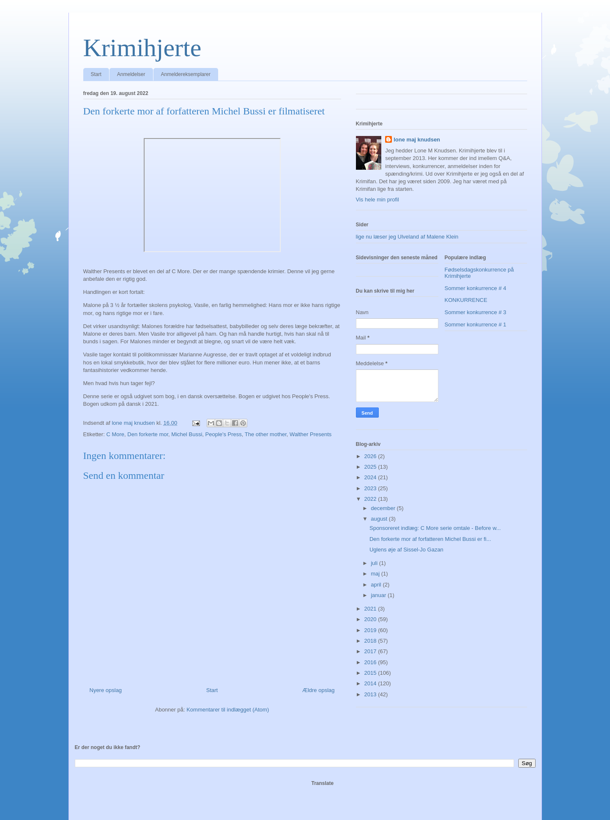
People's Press (223, 434)
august (380, 519)
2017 (371, 651)
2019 (371, 630)
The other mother (266, 434)
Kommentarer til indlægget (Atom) (227, 709)
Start (96, 74)
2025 (371, 467)
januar (379, 595)
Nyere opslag (106, 690)
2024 (371, 477)
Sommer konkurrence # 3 (475, 312)
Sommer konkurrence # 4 (475, 288)
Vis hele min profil (377, 199)
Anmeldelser (131, 74)
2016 (371, 662)
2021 (371, 608)
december (384, 508)
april (377, 584)
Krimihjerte (142, 48)
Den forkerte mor (147, 434)
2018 (371, 641)
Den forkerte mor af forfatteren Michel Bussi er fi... (430, 539)
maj (376, 573)
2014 (371, 683)
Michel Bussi (186, 434)
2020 (371, 619)
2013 (371, 694)
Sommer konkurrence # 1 (475, 324)
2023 (371, 488)
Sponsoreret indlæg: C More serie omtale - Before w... (435, 528)
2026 (371, 456)
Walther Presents (310, 434)
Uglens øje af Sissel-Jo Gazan (406, 549)
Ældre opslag (318, 690)
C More (115, 434)
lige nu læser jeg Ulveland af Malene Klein (407, 237)
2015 (371, 673)
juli (375, 563)
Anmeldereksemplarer (186, 74)
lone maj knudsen (417, 139)
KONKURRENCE (466, 300)
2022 (371, 499)
